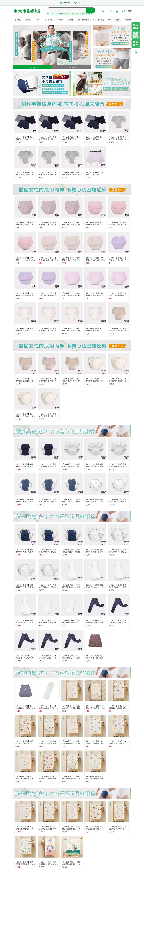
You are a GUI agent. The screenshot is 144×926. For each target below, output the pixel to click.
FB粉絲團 (65, 3)
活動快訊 (117, 20)
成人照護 (70, 20)
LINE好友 (79, 3)
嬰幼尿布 (28, 20)
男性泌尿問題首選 (32, 67)
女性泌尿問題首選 (72, 67)
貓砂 (83, 14)
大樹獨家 (62, 14)
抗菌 (52, 14)
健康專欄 (128, 20)
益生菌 (68, 14)
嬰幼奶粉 (18, 20)
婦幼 (37, 20)
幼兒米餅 (78, 14)
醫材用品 (60, 20)
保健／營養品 (48, 20)
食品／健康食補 (98, 20)
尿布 (56, 14)
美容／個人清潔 (83, 20)
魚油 (73, 14)
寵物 (109, 20)
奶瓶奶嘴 (89, 14)
